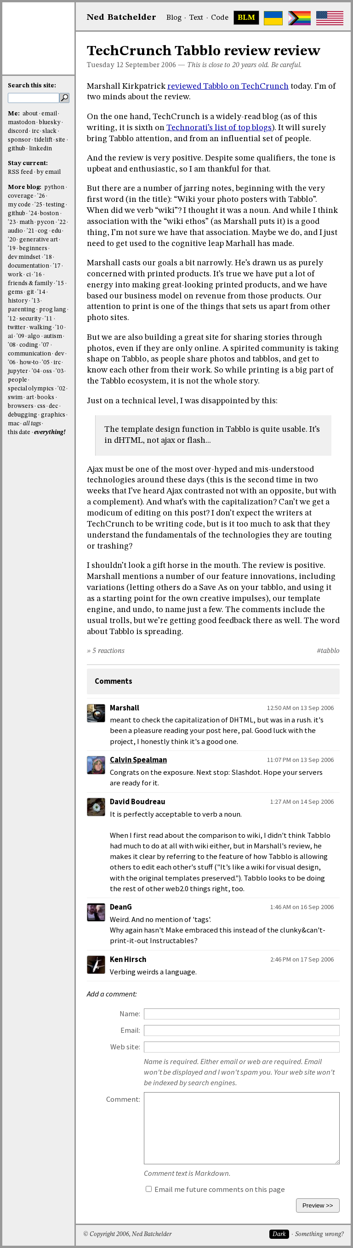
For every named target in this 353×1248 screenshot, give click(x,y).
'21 (30, 231)
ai (10, 336)
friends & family (30, 283)
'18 (48, 257)
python (54, 187)
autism (53, 336)
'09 (20, 336)
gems (15, 292)
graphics (53, 415)
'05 (46, 363)
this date (19, 432)
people (17, 380)
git (30, 292)
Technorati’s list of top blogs (219, 128)
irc (35, 131)
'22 (62, 222)
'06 (12, 363)
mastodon (21, 123)
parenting (21, 310)
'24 (33, 214)
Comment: (123, 1099)
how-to (29, 363)
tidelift (43, 140)
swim (15, 398)
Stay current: (28, 163)
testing (55, 205)
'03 (59, 371)
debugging (22, 415)
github (16, 149)
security (30, 319)
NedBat (121, 17)
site (60, 140)
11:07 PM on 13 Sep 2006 (300, 760)
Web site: (125, 1047)
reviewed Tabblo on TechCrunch (228, 86)
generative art (38, 240)
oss (47, 371)
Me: (14, 114)
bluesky (50, 123)
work (15, 275)
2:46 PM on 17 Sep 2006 (302, 959)
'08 (12, 345)
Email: (130, 1030)
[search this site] (33, 98)
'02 (61, 389)
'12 (12, 319)
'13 (36, 301)
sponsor (19, 140)
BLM (246, 18)
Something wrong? (319, 1234)
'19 (12, 249)
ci (28, 275)
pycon (45, 222)
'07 (45, 345)
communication (29, 354)
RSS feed (20, 172)
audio (15, 231)
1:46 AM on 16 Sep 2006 (302, 907)
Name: (130, 1014)
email (49, 114)
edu (56, 231)
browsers (21, 406)
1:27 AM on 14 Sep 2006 (302, 801)
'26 (41, 196)
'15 (60, 283)
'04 (36, 371)
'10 (59, 328)
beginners (33, 249)
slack (49, 131)
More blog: (25, 187)
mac (13, 424)
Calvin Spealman (138, 760)
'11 (48, 319)
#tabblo (328, 651)
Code (219, 18)
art (30, 398)
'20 (12, 240)
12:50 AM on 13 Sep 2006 (300, 708)
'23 (12, 222)
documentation (28, 266)
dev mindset (24, 257)
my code (19, 205)
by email (49, 172)
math (26, 222)
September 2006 (150, 65)
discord (18, 131)
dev (59, 354)
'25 (38, 205)
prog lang (52, 310)
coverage (21, 196)
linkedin (40, 149)
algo (34, 336)
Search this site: (32, 86)
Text (196, 18)
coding (28, 345)
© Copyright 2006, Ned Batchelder (127, 1234)
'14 (41, 292)
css (41, 406)
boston (49, 214)
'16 (38, 275)
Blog (174, 18)
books (45, 398)
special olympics (31, 389)
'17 (57, 266)
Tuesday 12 (105, 65)
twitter (17, 328)
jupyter (18, 371)
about (30, 114)
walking (40, 328)
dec (53, 406)
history (18, 301)
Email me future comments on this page (215, 1189)
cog (43, 231)
